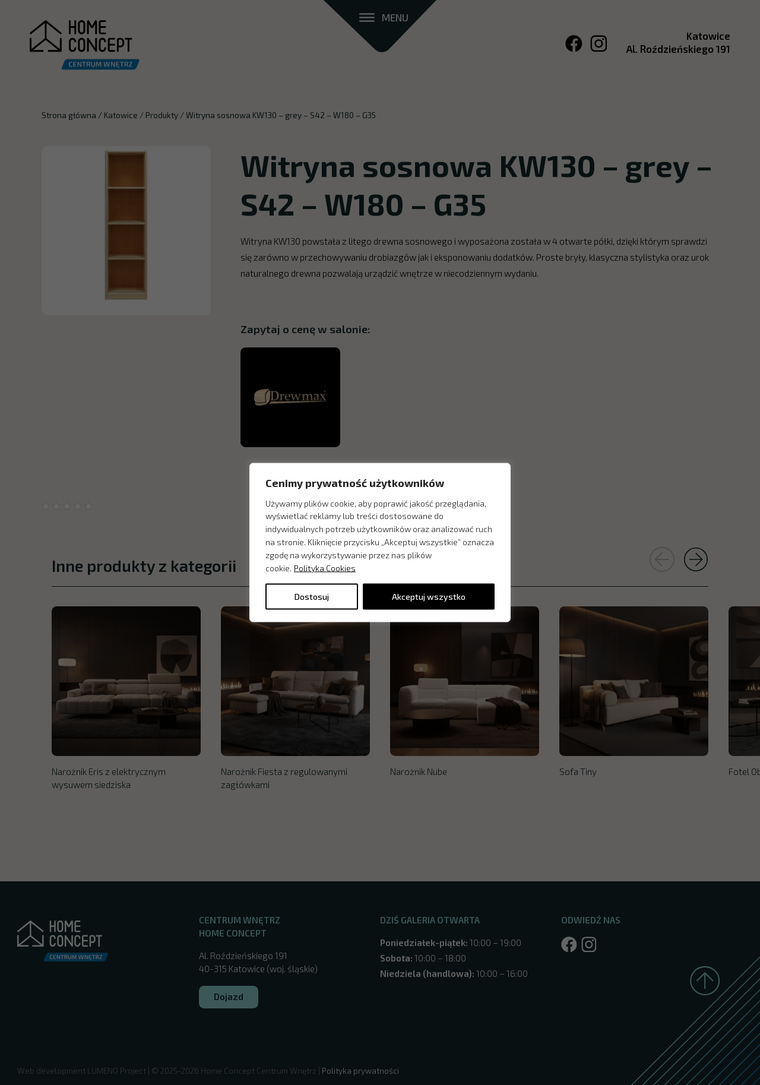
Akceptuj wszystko (429, 596)
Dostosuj (311, 596)
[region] (380, 542)
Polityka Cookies (325, 567)
